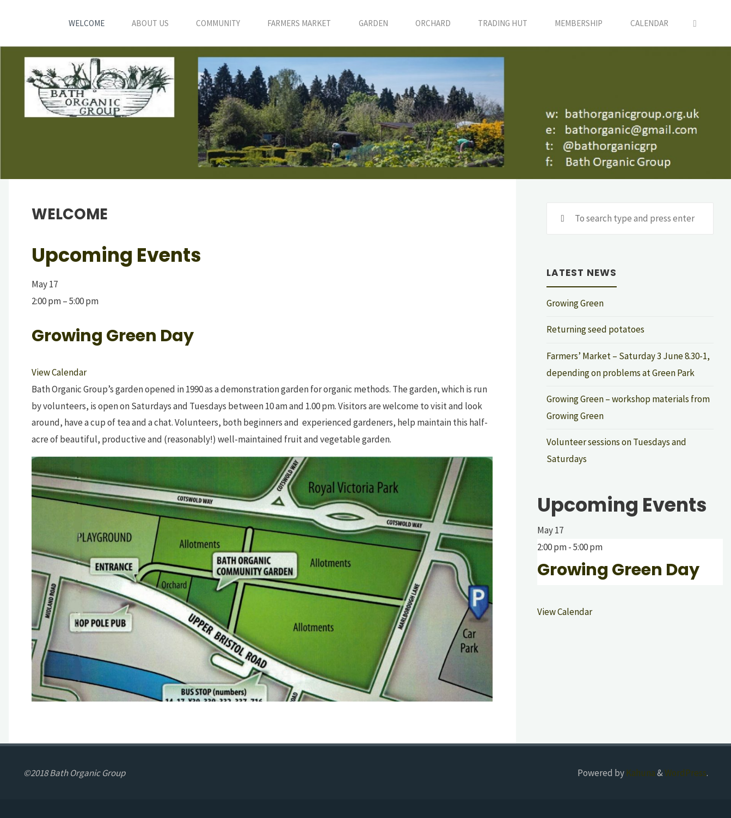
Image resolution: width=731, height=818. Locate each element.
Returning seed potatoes (595, 329)
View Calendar (59, 372)
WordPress (686, 773)
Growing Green (575, 303)
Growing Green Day (113, 335)
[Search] (695, 23)
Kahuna (639, 773)
